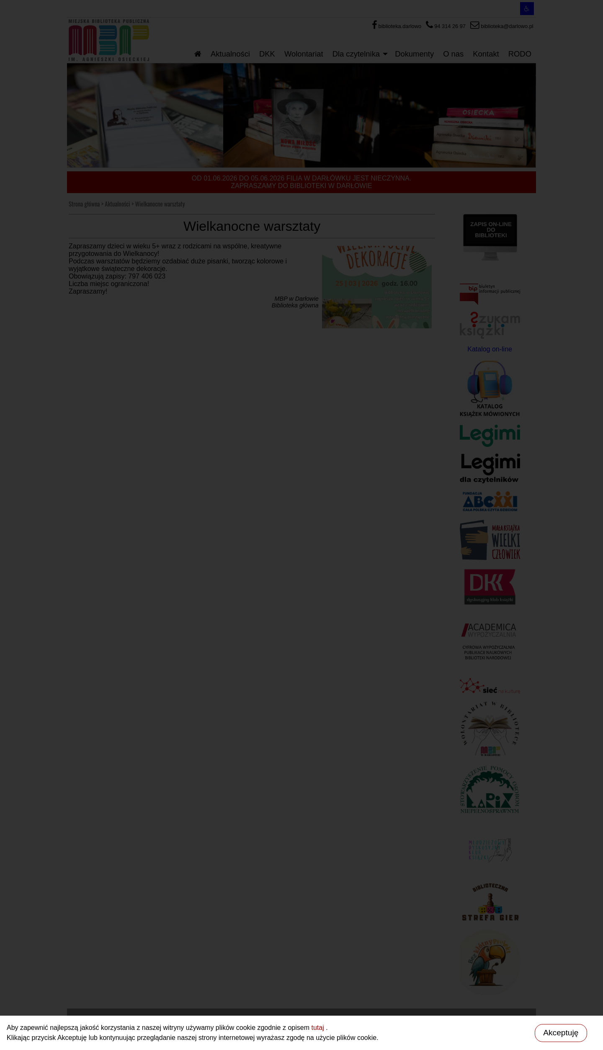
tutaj (318, 1027)
